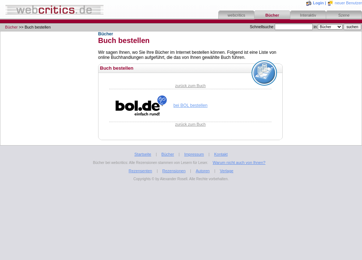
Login (318, 3)
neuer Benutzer (348, 3)
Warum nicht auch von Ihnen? (238, 162)
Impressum (194, 154)
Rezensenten (140, 171)
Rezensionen (173, 171)
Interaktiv (308, 15)
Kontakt (220, 154)
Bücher (272, 15)
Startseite (142, 154)
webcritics (236, 15)
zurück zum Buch (190, 85)
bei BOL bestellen (190, 105)
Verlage (226, 171)
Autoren (203, 171)
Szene (343, 15)
